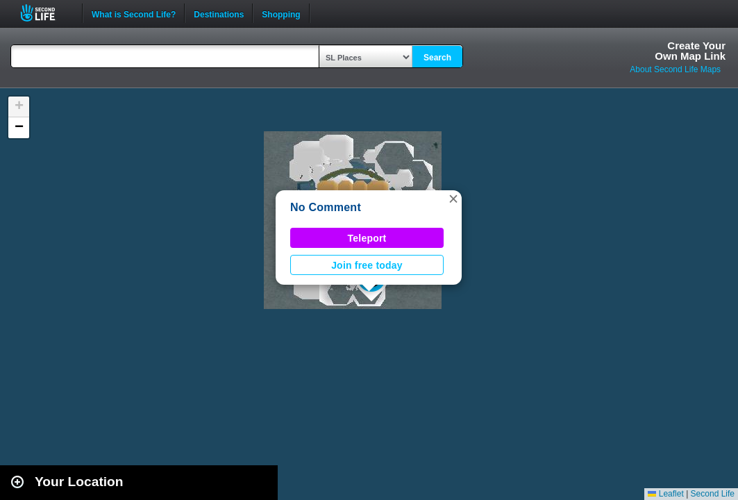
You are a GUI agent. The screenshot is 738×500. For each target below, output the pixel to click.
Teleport (367, 238)
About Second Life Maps (675, 69)
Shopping (281, 13)
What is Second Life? (134, 13)
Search (437, 57)
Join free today (367, 265)
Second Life (45, 12)
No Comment (325, 207)
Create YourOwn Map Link (690, 51)
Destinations (219, 13)
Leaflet (665, 494)
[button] (453, 198)
